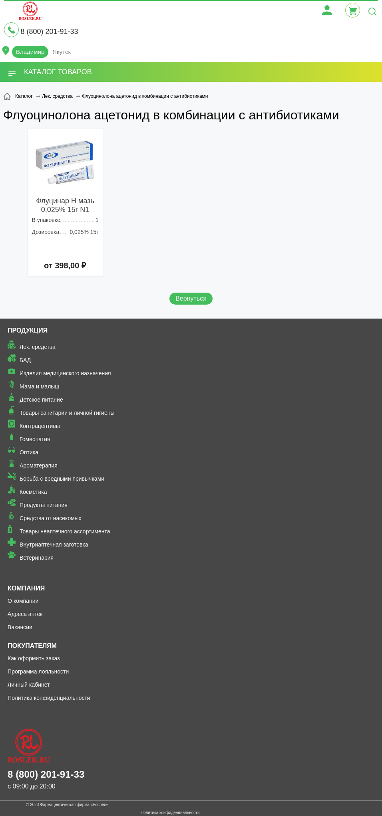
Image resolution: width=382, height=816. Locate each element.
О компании (23, 601)
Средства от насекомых (51, 518)
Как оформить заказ (34, 658)
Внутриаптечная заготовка (54, 544)
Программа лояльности (38, 671)
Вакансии (20, 627)
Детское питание (41, 399)
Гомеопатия (35, 439)
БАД (25, 360)
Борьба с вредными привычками (62, 478)
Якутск (61, 51)
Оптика (29, 452)
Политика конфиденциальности (49, 698)
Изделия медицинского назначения (65, 373)
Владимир (30, 51)
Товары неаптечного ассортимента (65, 531)
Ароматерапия (39, 465)
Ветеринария (37, 558)
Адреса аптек (25, 614)
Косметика (33, 492)
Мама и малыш (40, 386)
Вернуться (191, 298)
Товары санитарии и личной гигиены (67, 413)
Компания (26, 588)
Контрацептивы (40, 426)
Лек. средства (38, 347)
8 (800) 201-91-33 (49, 32)
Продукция (28, 330)
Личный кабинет (29, 684)
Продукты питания (44, 505)
